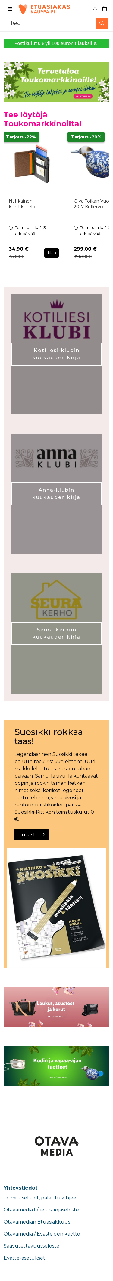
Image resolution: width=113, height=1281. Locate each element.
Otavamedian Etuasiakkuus (37, 1222)
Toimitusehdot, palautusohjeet (41, 1198)
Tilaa (51, 252)
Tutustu (31, 834)
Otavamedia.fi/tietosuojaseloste (41, 1210)
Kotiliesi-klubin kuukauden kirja (56, 354)
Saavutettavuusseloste (31, 1246)
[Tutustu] (56, 908)
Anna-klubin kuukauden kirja (56, 493)
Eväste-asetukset (24, 1258)
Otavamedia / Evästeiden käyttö (42, 1234)
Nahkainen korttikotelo (22, 203)
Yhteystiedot (20, 1188)
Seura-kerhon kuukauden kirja (56, 633)
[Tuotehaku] (56, 23)
